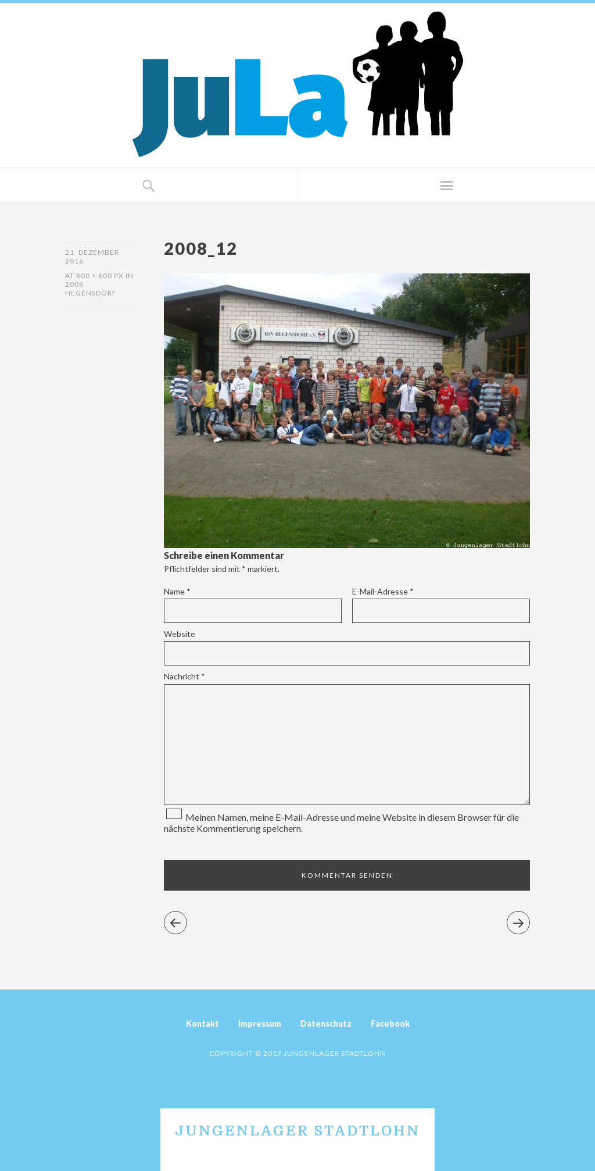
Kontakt (202, 1023)
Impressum (259, 1023)
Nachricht (184, 676)
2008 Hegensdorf (91, 288)
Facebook (390, 1023)
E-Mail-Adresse (383, 591)
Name (177, 591)
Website (179, 634)
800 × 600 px (100, 275)
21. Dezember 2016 (92, 256)
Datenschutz (326, 1023)
